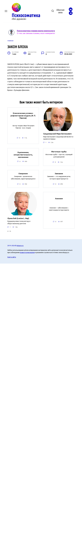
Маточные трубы (59, 151)
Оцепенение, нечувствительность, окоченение (23, 154)
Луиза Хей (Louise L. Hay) (18, 218)
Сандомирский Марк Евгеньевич (57, 134)
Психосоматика (26, 15)
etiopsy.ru (20, 245)
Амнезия (59, 198)
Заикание (59, 173)
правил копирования (27, 252)
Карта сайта (11, 257)
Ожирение (23, 173)
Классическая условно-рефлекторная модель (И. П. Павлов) (23, 115)
